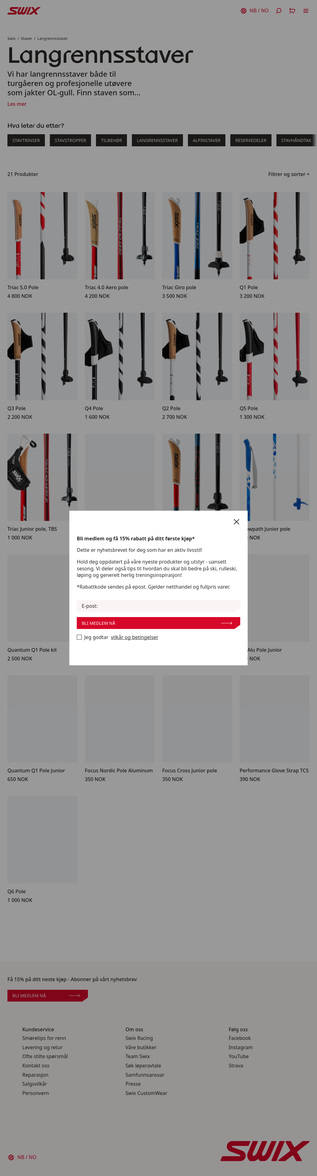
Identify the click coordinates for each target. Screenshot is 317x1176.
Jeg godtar (117, 637)
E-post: (90, 606)
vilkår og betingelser (134, 637)
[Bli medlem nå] (79, 637)
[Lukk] (236, 522)
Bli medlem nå (157, 623)
